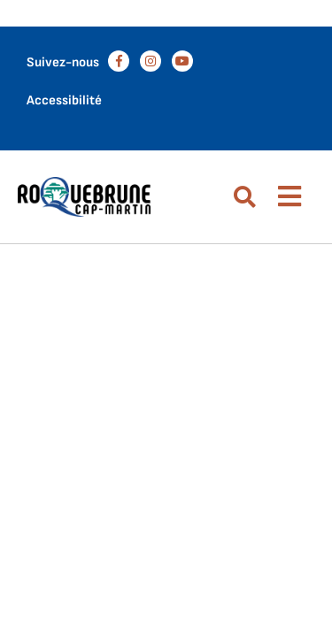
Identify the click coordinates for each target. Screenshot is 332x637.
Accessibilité (64, 100)
